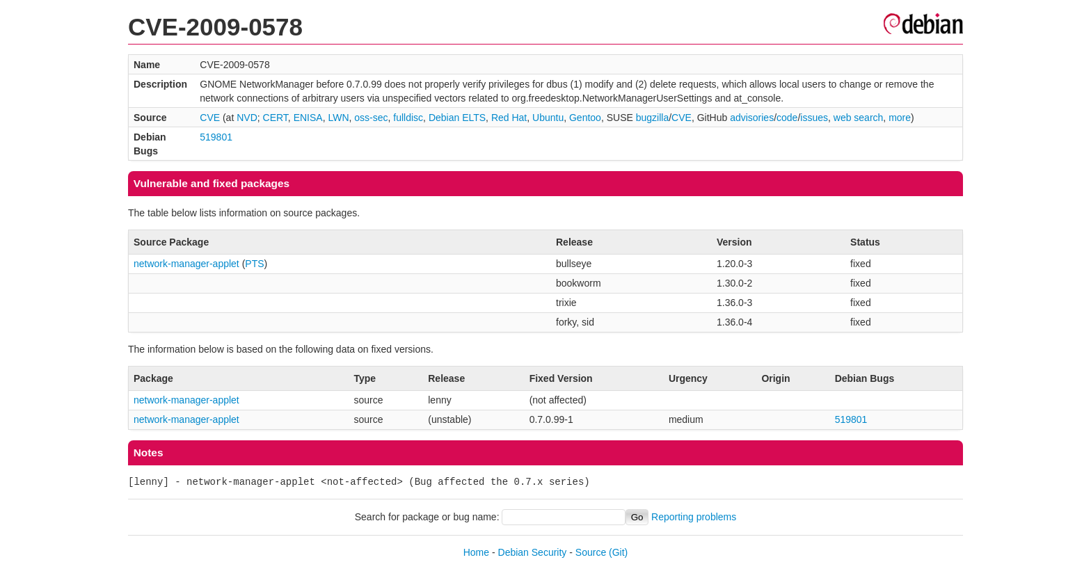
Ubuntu (548, 117)
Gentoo (585, 117)
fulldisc (408, 117)
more (900, 117)
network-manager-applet (186, 263)
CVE (210, 117)
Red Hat (509, 117)
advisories (752, 117)
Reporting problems (693, 516)
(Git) (618, 552)
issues (814, 117)
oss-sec (371, 117)
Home (476, 552)
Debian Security (532, 552)
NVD (247, 117)
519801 (216, 137)
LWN (338, 117)
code (787, 117)
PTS (254, 263)
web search (859, 117)
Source (590, 552)
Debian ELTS (457, 117)
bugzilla (652, 117)
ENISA (308, 117)
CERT (275, 117)
